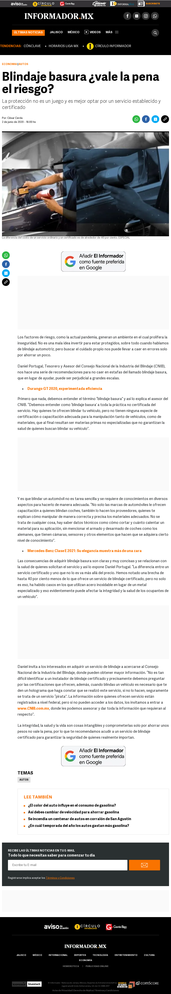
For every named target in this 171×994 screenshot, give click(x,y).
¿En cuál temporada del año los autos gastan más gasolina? (78, 826)
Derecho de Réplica (83, 991)
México (73, 32)
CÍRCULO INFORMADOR (113, 46)
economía (85, 960)
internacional (58, 955)
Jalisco (56, 32)
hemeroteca (71, 966)
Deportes (80, 955)
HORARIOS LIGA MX (63, 46)
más (112, 32)
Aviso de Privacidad (62, 991)
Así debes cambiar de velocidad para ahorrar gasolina (73, 812)
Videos (92, 32)
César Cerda (14, 118)
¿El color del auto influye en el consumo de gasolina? (72, 806)
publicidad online (97, 966)
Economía (9, 64)
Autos (24, 780)
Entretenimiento (126, 955)
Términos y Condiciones (60, 878)
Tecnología (100, 955)
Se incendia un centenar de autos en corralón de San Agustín (79, 819)
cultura (149, 955)
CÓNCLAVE (32, 46)
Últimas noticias (28, 32)
